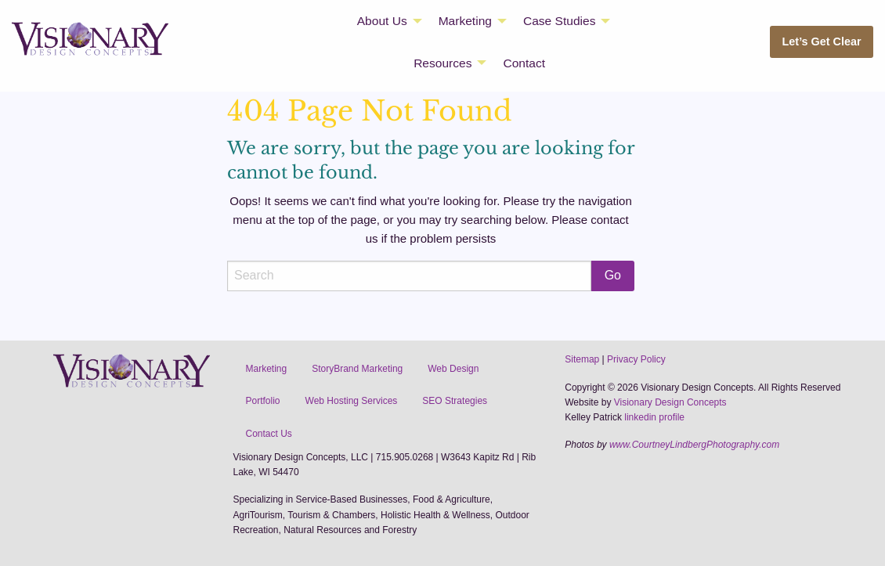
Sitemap (582, 359)
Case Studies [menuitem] (559, 20)
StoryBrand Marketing (357, 368)
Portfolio (263, 400)
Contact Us (269, 433)
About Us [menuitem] (382, 20)
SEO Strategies (454, 400)
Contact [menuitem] (524, 63)
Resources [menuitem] (442, 63)
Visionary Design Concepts (670, 402)
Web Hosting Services (351, 400)
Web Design (453, 368)
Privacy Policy (636, 359)
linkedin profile (654, 417)
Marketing (266, 368)
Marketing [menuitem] (465, 20)
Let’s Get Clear (822, 41)
